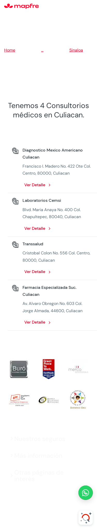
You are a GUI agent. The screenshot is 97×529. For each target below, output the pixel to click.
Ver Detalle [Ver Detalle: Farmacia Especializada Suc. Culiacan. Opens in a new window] (34, 322)
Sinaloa (76, 50)
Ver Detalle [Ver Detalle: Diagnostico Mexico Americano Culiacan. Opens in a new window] (34, 185)
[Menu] (89, 6)
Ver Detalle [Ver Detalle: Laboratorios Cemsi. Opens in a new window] (34, 228)
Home (9, 50)
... (42, 50)
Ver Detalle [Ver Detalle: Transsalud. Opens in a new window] (34, 271)
